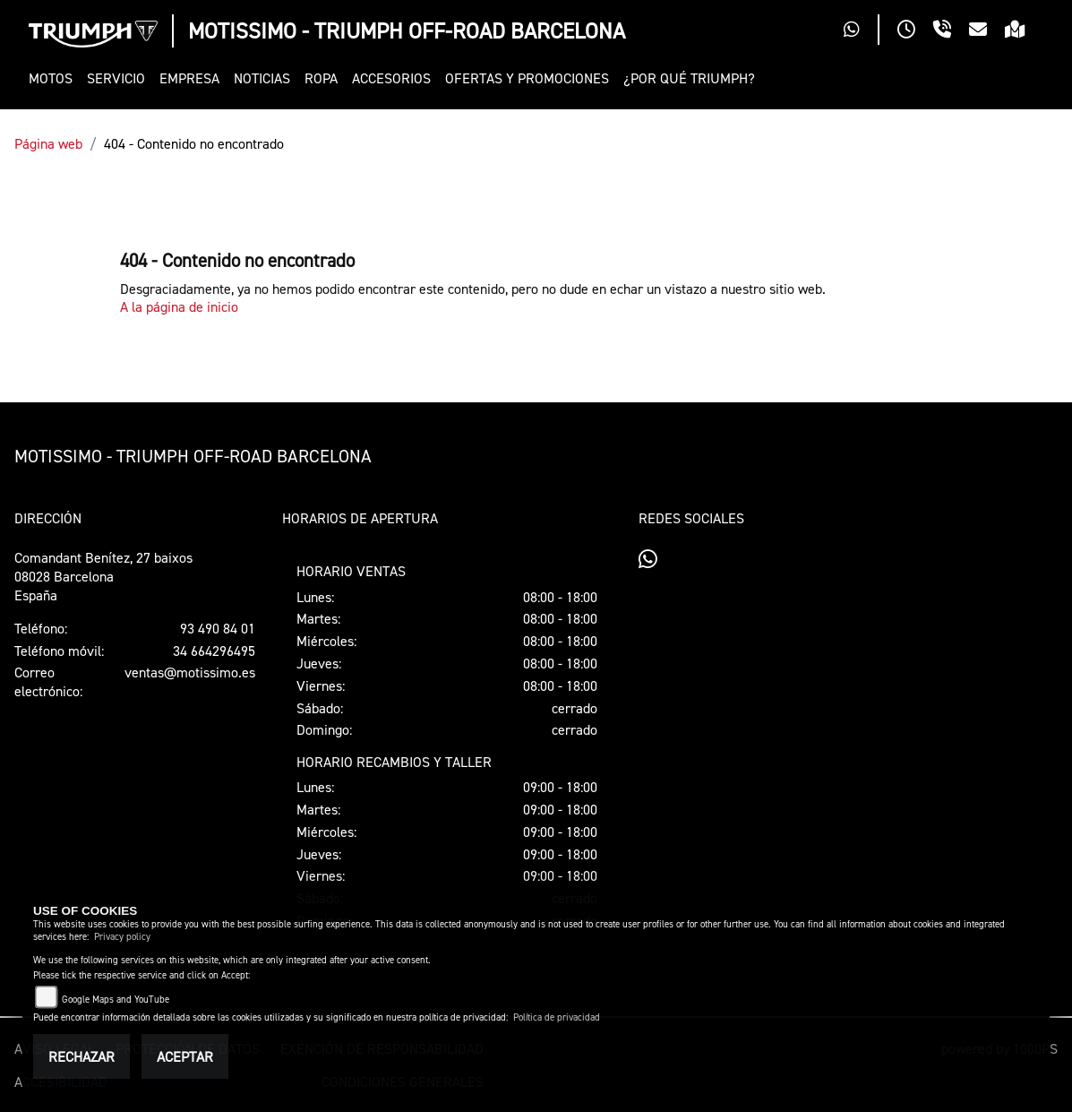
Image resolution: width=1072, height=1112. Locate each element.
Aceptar (185, 1056)
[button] (54, 78)
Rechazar (81, 1056)
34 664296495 (214, 650)
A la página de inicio (179, 306)
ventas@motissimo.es (189, 672)
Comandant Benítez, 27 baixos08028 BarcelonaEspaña (103, 576)
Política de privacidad (556, 1017)
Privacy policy (122, 937)
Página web (48, 143)
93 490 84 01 (217, 628)
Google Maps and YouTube (115, 999)
